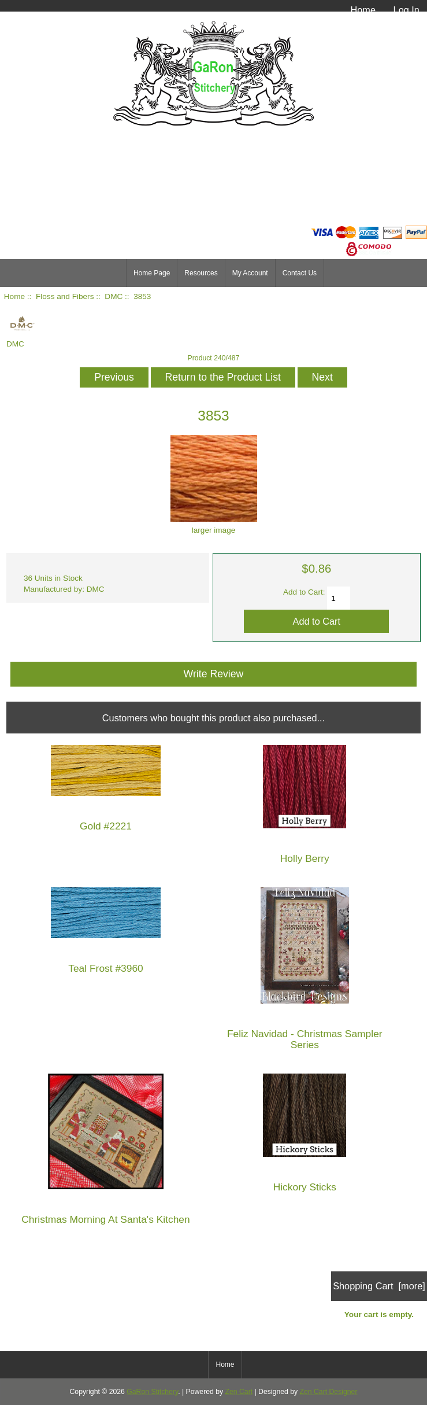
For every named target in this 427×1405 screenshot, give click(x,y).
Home (363, 10)
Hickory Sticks (304, 1187)
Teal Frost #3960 (105, 968)
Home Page (151, 273)
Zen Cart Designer (329, 1392)
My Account (250, 273)
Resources (200, 273)
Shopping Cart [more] (379, 1286)
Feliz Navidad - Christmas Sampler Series (305, 1039)
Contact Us (300, 273)
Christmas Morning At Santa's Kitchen (105, 1219)
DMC (113, 296)
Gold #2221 (106, 826)
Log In (406, 10)
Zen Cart (239, 1392)
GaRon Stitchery (152, 1392)
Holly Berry (304, 858)
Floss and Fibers (65, 296)
